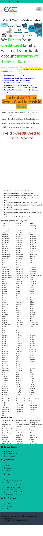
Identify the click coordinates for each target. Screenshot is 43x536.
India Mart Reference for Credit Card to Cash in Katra (19, 193)
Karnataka (5, 431)
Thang (18, 395)
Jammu (4, 285)
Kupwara (19, 312)
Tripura (31, 441)
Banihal (4, 244)
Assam (4, 423)
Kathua (18, 292)
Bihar (17, 423)
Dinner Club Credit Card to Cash (16, 494)
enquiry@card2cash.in (23, 1)
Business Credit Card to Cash (15, 492)
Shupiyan (5, 378)
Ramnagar (5, 368)
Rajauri (4, 358)
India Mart (9, 506)
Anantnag (32, 226)
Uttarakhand (20, 443)
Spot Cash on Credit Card (14, 480)
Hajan (31, 277)
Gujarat (18, 427)
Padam (31, 329)
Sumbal (31, 391)
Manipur (5, 435)
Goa (3, 427)
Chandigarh (33, 423)
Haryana (32, 427)
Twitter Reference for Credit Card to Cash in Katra (18, 217)
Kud (3, 306)
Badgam (5, 234)
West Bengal (33, 443)
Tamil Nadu (6, 441)
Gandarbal (32, 267)
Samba (18, 374)
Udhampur (5, 409)
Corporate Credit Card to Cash (15, 487)
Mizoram (32, 435)
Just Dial (8, 504)
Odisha (18, 437)
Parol (4, 337)
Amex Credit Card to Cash (14, 489)
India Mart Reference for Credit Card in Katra (16, 209)
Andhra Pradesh (21, 420)
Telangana (19, 441)
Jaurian (31, 288)
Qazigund (32, 349)
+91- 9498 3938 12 (5, 1)
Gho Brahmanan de (8, 275)
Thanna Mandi (7, 399)
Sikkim (31, 439)
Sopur (31, 380)
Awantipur (19, 230)
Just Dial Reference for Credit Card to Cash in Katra (18, 191)
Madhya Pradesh (21, 433)
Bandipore (32, 236)
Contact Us (9, 470)
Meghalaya (19, 435)
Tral (30, 401)
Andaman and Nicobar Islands (8, 420)
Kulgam (31, 308)
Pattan (31, 339)
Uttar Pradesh (6, 443)
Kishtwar (18, 302)
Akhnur (4, 224)
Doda (4, 265)
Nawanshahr (20, 323)
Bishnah (18, 261)
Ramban (32, 360)
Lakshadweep (6, 433)
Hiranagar (19, 281)
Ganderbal (19, 271)
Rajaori (18, 353)
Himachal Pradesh (8, 429)
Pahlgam (19, 333)
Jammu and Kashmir (21, 429)
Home (8, 466)
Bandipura (19, 240)
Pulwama (19, 343)
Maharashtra (33, 433)
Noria (4, 327)
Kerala (18, 431)
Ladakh (4, 316)
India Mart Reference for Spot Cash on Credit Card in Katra (20, 202)
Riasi (30, 370)
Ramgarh (19, 364)
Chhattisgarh (6, 425)
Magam (31, 318)
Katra (4, 296)
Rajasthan (19, 439)
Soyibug (18, 384)
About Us (8, 468)
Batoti (18, 250)
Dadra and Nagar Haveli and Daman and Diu (21, 425)
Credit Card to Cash (12, 482)
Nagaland (5, 437)
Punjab (4, 439)
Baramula (32, 246)
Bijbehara (32, 257)
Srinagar (5, 388)
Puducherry (33, 437)
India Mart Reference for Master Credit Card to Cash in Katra (21, 195)
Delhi (31, 425)
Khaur (31, 298)
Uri (30, 411)
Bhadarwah (6, 255)
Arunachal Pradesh (35, 420)
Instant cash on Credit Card (14, 485)
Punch (4, 347)
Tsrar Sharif (19, 405)
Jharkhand (32, 429)
